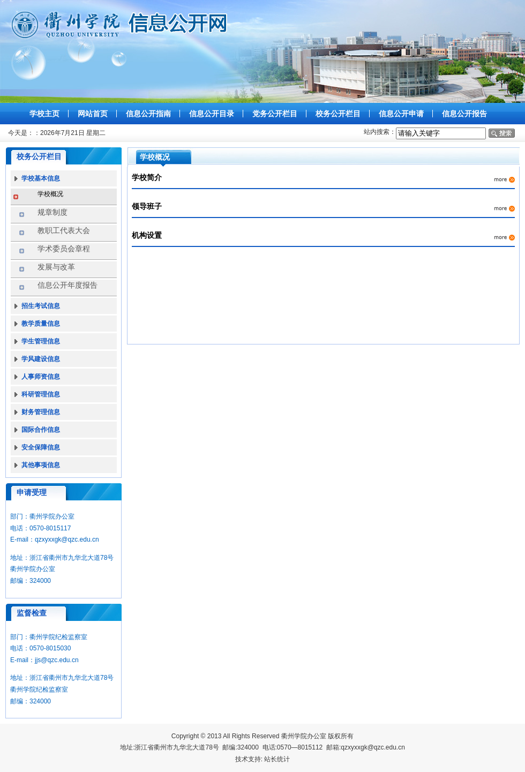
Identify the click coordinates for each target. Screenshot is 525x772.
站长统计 (277, 759)
